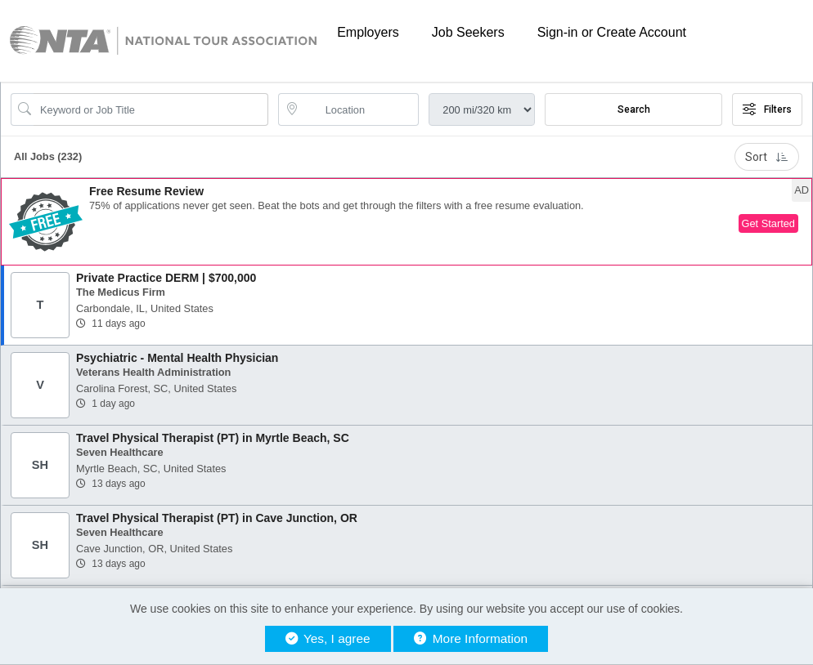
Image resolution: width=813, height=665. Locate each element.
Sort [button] (766, 156)
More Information (471, 638)
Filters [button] (767, 109)
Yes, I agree (328, 638)
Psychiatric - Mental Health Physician (177, 357)
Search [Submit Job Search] (634, 109)
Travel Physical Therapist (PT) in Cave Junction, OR (216, 517)
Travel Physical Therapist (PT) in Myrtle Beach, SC (212, 437)
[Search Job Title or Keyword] (151, 109)
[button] (406, 222)
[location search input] (360, 109)
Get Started (768, 223)
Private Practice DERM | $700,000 (166, 277)
